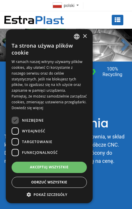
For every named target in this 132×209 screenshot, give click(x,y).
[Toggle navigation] (117, 20)
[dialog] (49, 116)
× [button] (84, 36)
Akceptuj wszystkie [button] (49, 167)
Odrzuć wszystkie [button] (49, 182)
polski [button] (64, 5)
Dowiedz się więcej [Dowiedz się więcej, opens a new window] (27, 107)
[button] (125, 45)
